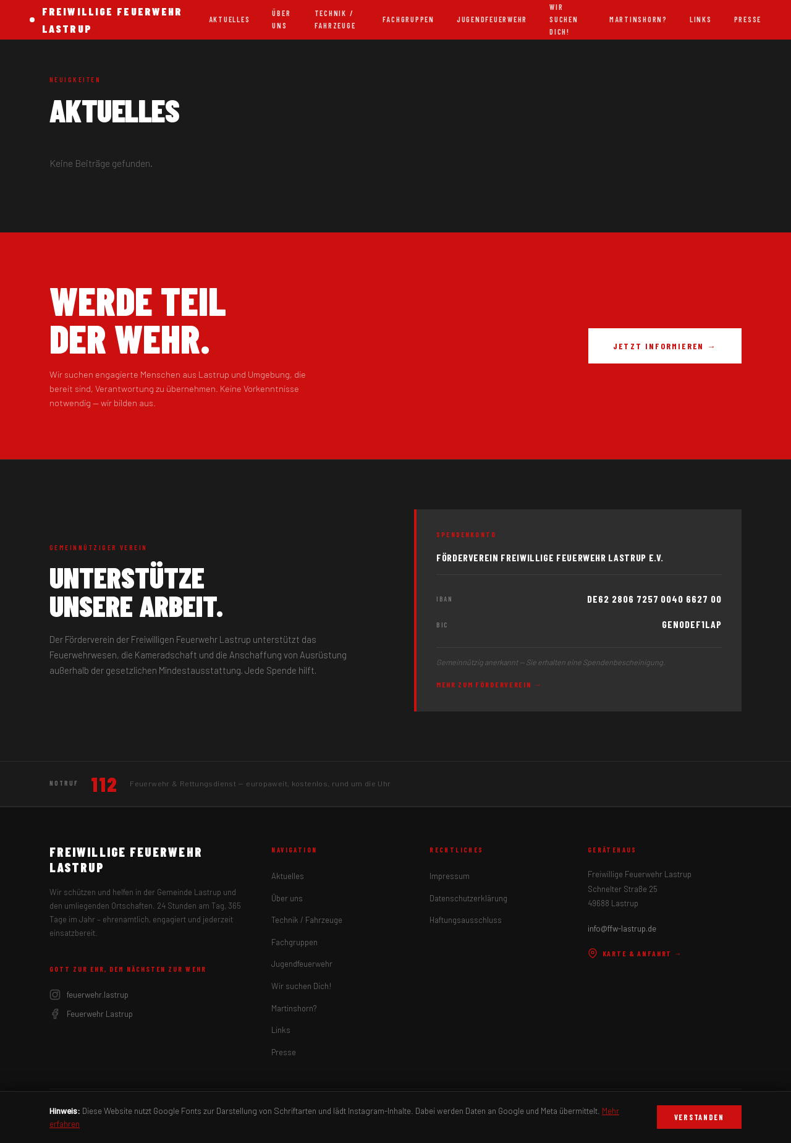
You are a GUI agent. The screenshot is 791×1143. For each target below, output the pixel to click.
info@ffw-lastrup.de (622, 928)
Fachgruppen (408, 19)
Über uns (281, 19)
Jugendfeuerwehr (492, 19)
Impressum (449, 876)
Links (701, 19)
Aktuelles (229, 19)
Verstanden (699, 1117)
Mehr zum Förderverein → (489, 684)
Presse (747, 19)
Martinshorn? (638, 19)
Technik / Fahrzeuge (335, 19)
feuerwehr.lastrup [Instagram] (89, 994)
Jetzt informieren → (665, 346)
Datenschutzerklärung (468, 898)
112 (104, 784)
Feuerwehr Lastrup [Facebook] (91, 1013)
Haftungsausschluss (465, 920)
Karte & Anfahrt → (635, 953)
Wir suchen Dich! (301, 986)
